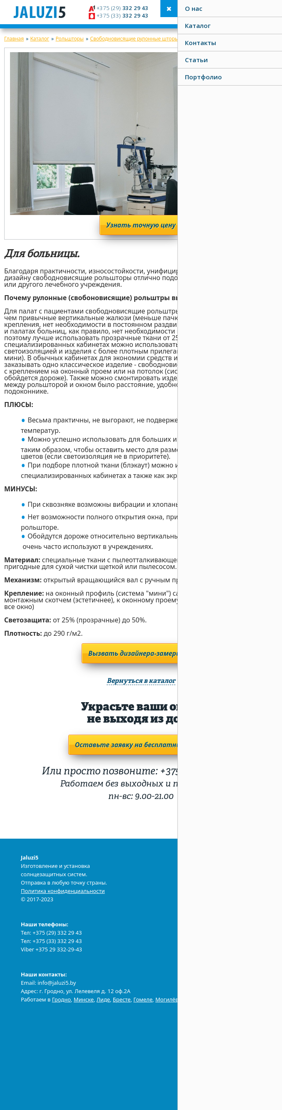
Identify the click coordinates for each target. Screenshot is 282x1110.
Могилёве (168, 999)
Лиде (103, 999)
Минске (84, 999)
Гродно (61, 999)
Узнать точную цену (141, 225)
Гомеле (142, 999)
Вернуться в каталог (141, 681)
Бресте (122, 999)
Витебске (199, 999)
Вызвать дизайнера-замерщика (141, 653)
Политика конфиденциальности (63, 891)
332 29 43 (121, 8)
